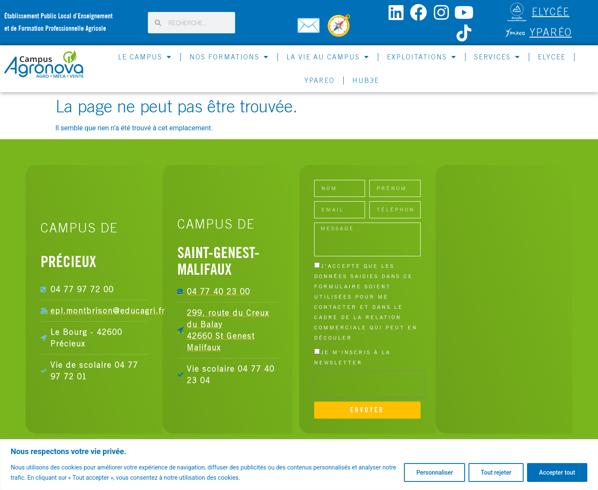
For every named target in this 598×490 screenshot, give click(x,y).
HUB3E (365, 80)
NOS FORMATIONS (229, 57)
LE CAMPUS (145, 57)
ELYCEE (552, 57)
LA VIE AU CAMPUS (327, 57)
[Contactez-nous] (310, 29)
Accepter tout (557, 472)
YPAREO (319, 80)
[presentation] (369, 384)
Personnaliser (433, 472)
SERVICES (497, 57)
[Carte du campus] (340, 29)
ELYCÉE (550, 12)
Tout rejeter (495, 472)
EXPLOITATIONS (422, 57)
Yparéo (551, 32)
